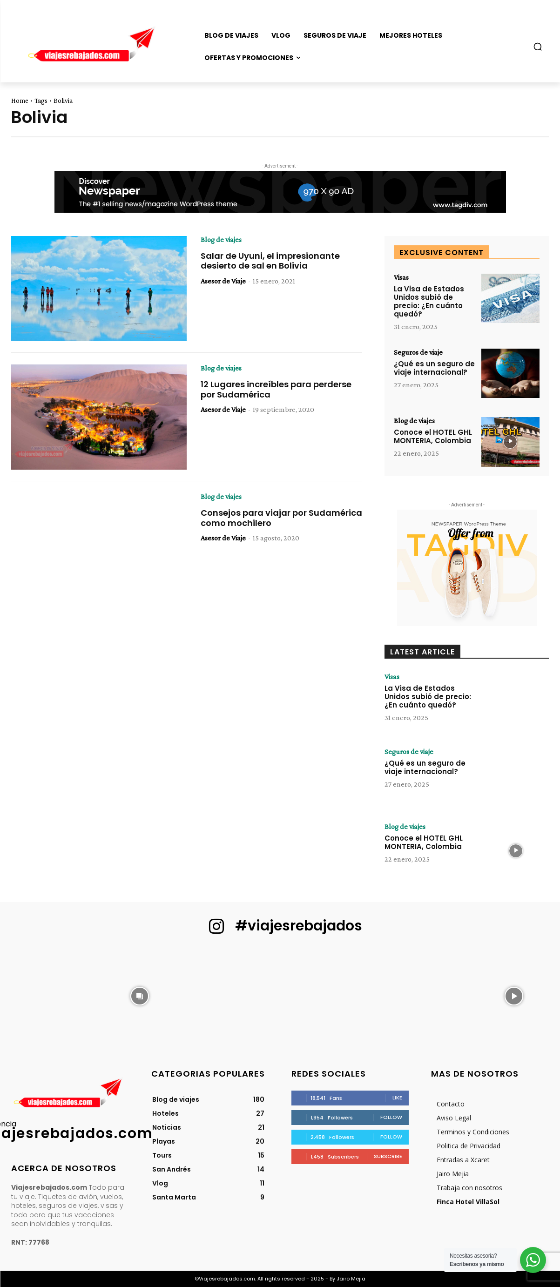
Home (19, 100)
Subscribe (388, 1156)
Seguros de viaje (418, 352)
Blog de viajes (221, 239)
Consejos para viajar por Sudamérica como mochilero (281, 518)
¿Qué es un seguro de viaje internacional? (434, 368)
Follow (391, 1117)
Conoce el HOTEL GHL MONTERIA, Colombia (433, 436)
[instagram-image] (46, 995)
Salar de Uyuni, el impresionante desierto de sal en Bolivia (270, 261)
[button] (537, 46)
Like (397, 1097)
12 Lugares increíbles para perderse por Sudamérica (276, 389)
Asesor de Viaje (223, 281)
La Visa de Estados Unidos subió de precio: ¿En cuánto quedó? (429, 301)
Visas (401, 277)
